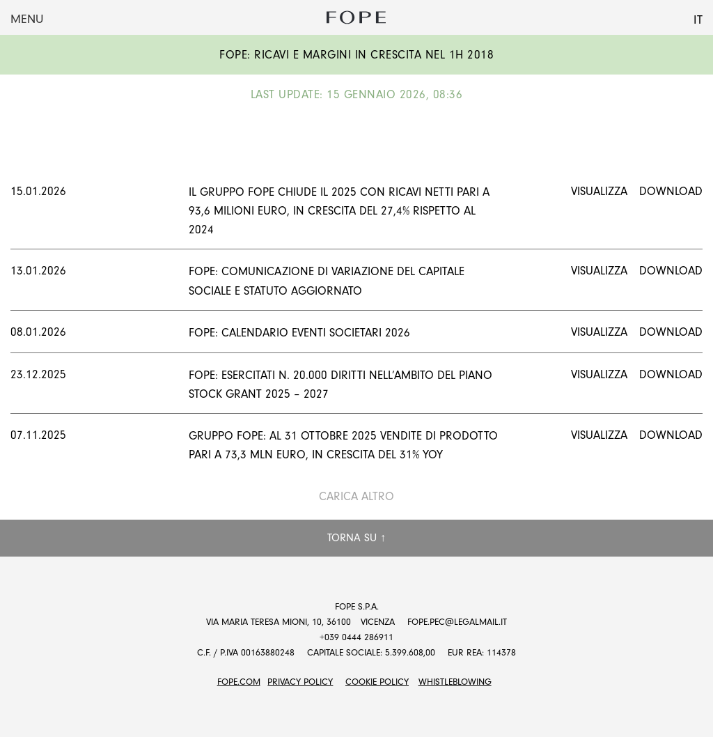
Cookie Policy (377, 681)
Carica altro (356, 496)
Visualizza (599, 191)
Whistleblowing (455, 681)
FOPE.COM (238, 681)
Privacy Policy (300, 681)
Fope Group (356, 17)
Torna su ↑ (356, 538)
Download (671, 191)
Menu (26, 19)
